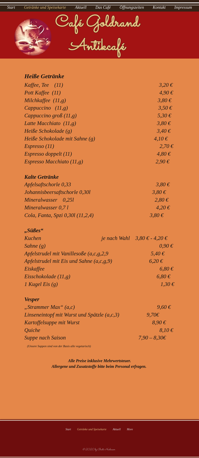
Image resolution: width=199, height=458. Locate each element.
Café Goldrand (97, 23)
